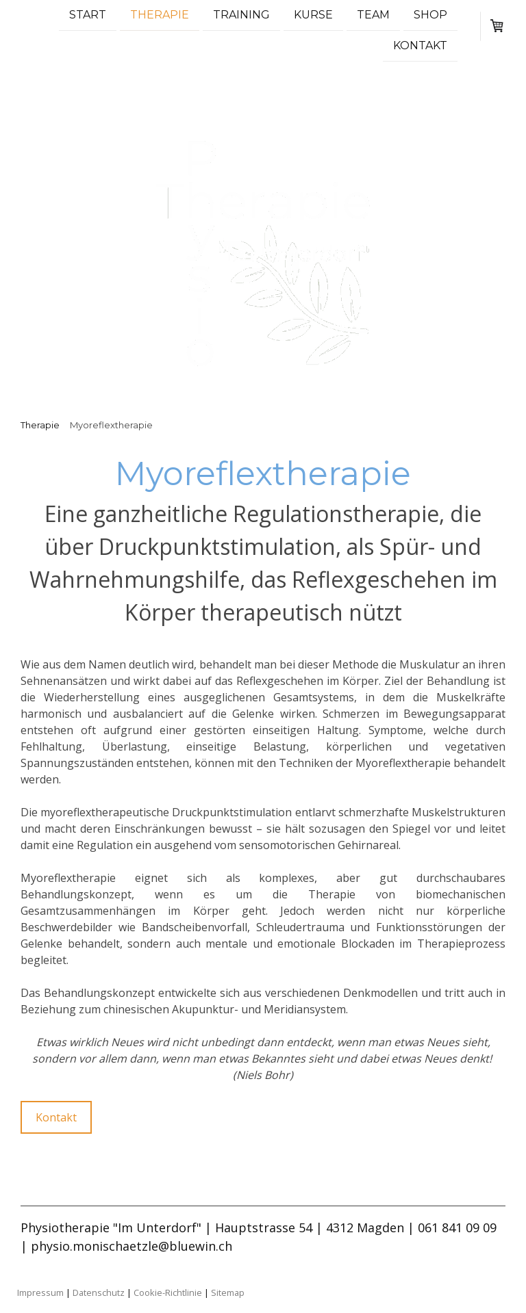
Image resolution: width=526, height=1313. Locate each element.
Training (241, 14)
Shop (430, 14)
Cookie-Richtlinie (168, 1292)
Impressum (40, 1292)
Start (87, 14)
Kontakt (420, 46)
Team (373, 14)
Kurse (313, 14)
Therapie (159, 14)
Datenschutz (99, 1292)
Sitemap (228, 1292)
